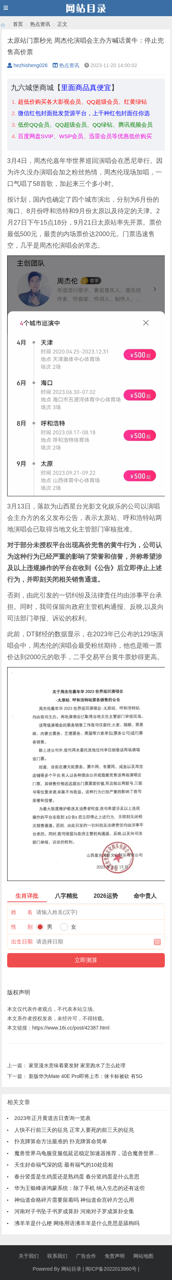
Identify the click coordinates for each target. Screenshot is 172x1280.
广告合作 (86, 1256)
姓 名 (22, 912)
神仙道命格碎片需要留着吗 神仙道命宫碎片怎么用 (74, 1200)
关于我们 (29, 1256)
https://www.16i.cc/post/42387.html (71, 1028)
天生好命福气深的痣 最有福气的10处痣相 (63, 1165)
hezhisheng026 (27, 65)
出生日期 (22, 941)
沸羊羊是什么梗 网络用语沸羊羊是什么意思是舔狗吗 (76, 1223)
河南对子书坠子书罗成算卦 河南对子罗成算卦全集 (74, 1211)
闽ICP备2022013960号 (111, 1269)
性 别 (22, 927)
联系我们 (57, 1256)
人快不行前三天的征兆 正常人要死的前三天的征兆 (74, 1130)
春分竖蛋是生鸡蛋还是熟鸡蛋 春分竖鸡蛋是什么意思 (76, 1176)
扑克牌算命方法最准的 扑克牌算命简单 (60, 1141)
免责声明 (115, 1256)
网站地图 (143, 1256)
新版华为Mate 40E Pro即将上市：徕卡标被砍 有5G (86, 1076)
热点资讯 (40, 24)
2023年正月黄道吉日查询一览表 (52, 1118)
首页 (18, 24)
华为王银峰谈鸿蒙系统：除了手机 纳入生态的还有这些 (79, 1188)
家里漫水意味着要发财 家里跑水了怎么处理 (77, 1065)
